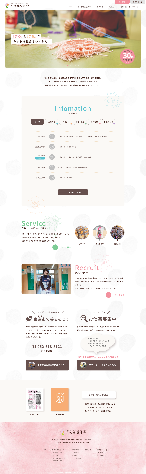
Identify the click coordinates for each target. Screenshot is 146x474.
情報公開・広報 (57, 461)
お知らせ (135, 7)
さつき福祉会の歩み (59, 458)
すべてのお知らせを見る (75, 192)
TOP (70, 7)
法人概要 (55, 455)
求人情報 (122, 2)
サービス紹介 (77, 458)
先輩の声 (101, 453)
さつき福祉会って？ (84, 7)
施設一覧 (124, 7)
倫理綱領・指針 (57, 453)
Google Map (88, 439)
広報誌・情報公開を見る (101, 395)
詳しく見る (61, 247)
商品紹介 (112, 7)
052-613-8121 (47, 346)
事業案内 (100, 7)
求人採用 (100, 450)
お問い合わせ (138, 2)
